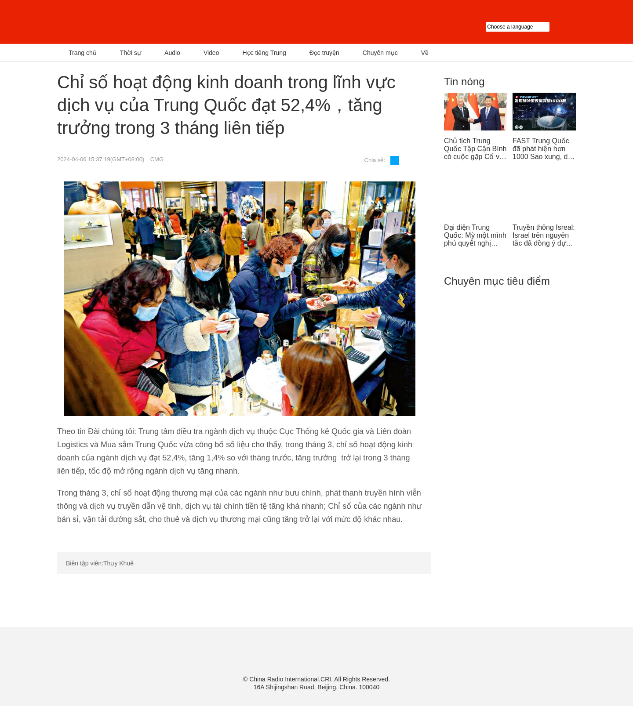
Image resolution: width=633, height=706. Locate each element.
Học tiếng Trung (264, 52)
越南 (147, 22)
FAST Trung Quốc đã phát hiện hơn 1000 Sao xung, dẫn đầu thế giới (544, 149)
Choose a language (531, 27)
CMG (157, 159)
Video (211, 52)
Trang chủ (83, 52)
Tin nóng (464, 81)
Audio (172, 52)
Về (425, 52)
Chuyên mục (380, 52)
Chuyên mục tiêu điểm (497, 281)
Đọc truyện (324, 52)
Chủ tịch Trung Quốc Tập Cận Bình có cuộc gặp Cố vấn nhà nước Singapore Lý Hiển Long (475, 149)
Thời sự (130, 52)
